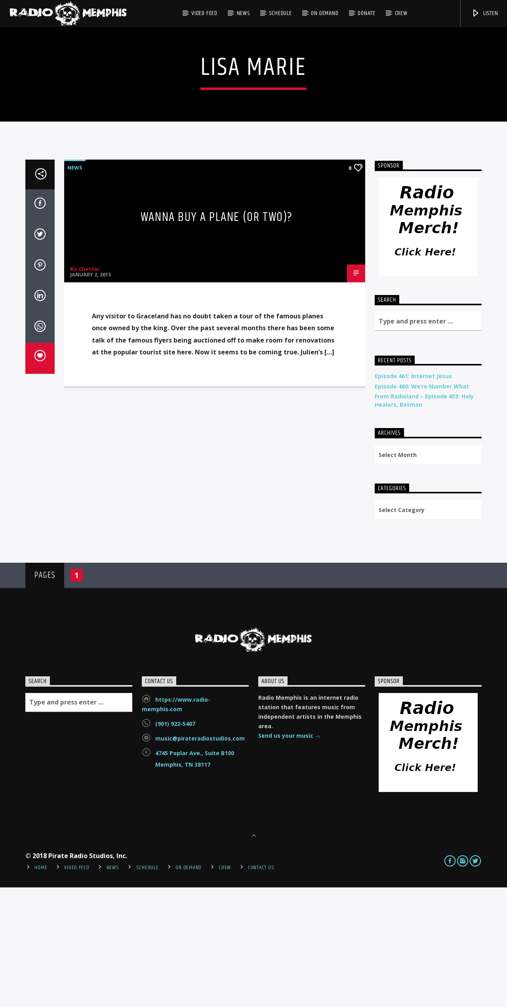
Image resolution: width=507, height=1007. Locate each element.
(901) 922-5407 (175, 843)
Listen (484, 13)
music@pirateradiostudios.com (200, 858)
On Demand (324, 13)
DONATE (366, 13)
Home (40, 987)
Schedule (280, 13)
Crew (401, 13)
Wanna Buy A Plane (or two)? (217, 336)
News (243, 13)
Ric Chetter (85, 388)
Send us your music (289, 855)
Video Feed (204, 13)
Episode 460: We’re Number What (422, 506)
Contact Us (261, 987)
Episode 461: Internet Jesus (413, 495)
